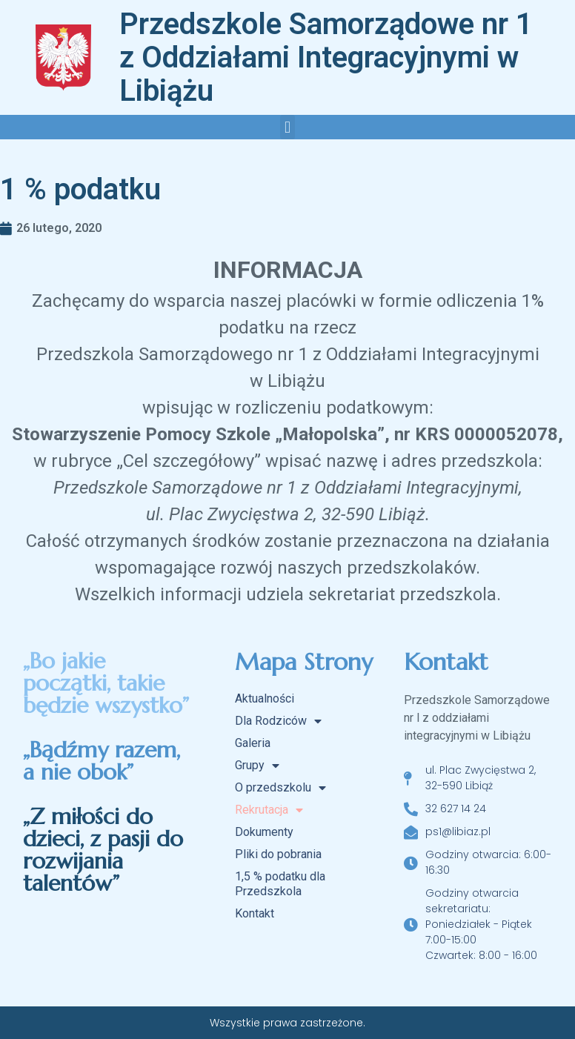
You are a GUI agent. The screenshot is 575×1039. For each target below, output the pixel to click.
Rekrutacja (269, 810)
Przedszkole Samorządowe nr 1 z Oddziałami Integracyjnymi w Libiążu (326, 57)
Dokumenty (264, 832)
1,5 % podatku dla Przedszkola (280, 883)
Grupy (257, 765)
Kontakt (254, 913)
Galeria (252, 743)
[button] (287, 127)
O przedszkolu (280, 787)
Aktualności (264, 698)
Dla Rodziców (278, 721)
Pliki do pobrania (278, 854)
